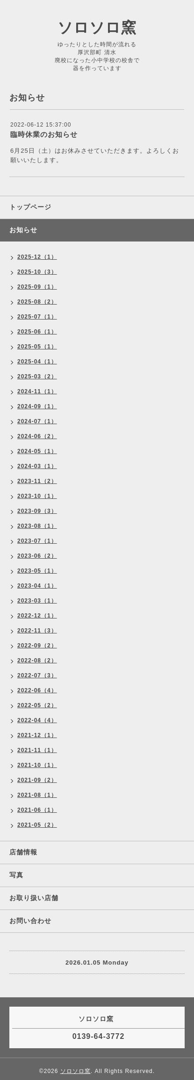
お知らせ (23, 230)
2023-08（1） (37, 526)
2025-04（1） (37, 361)
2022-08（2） (37, 660)
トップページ (30, 207)
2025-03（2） (37, 376)
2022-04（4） (37, 720)
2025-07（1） (37, 316)
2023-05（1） (37, 571)
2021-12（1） (37, 735)
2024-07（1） (37, 421)
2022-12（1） (37, 615)
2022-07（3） (37, 675)
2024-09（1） (37, 406)
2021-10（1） (37, 765)
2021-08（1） (37, 795)
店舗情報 (23, 852)
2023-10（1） (37, 496)
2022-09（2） (37, 645)
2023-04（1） (37, 586)
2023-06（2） (37, 556)
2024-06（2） (37, 436)
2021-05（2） (37, 825)
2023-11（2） (37, 481)
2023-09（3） (37, 511)
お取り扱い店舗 (33, 898)
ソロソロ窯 (97, 27)
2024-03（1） (37, 466)
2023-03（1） (37, 600)
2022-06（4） (37, 690)
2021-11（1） (37, 750)
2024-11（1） (37, 391)
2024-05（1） (37, 451)
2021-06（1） (37, 810)
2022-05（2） (37, 705)
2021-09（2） (37, 780)
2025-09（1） (37, 287)
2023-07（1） (37, 541)
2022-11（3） (37, 630)
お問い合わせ (30, 920)
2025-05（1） (37, 346)
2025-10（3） (37, 272)
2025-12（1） (37, 257)
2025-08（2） (37, 301)
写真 (16, 875)
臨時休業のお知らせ (44, 134)
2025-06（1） (37, 331)
